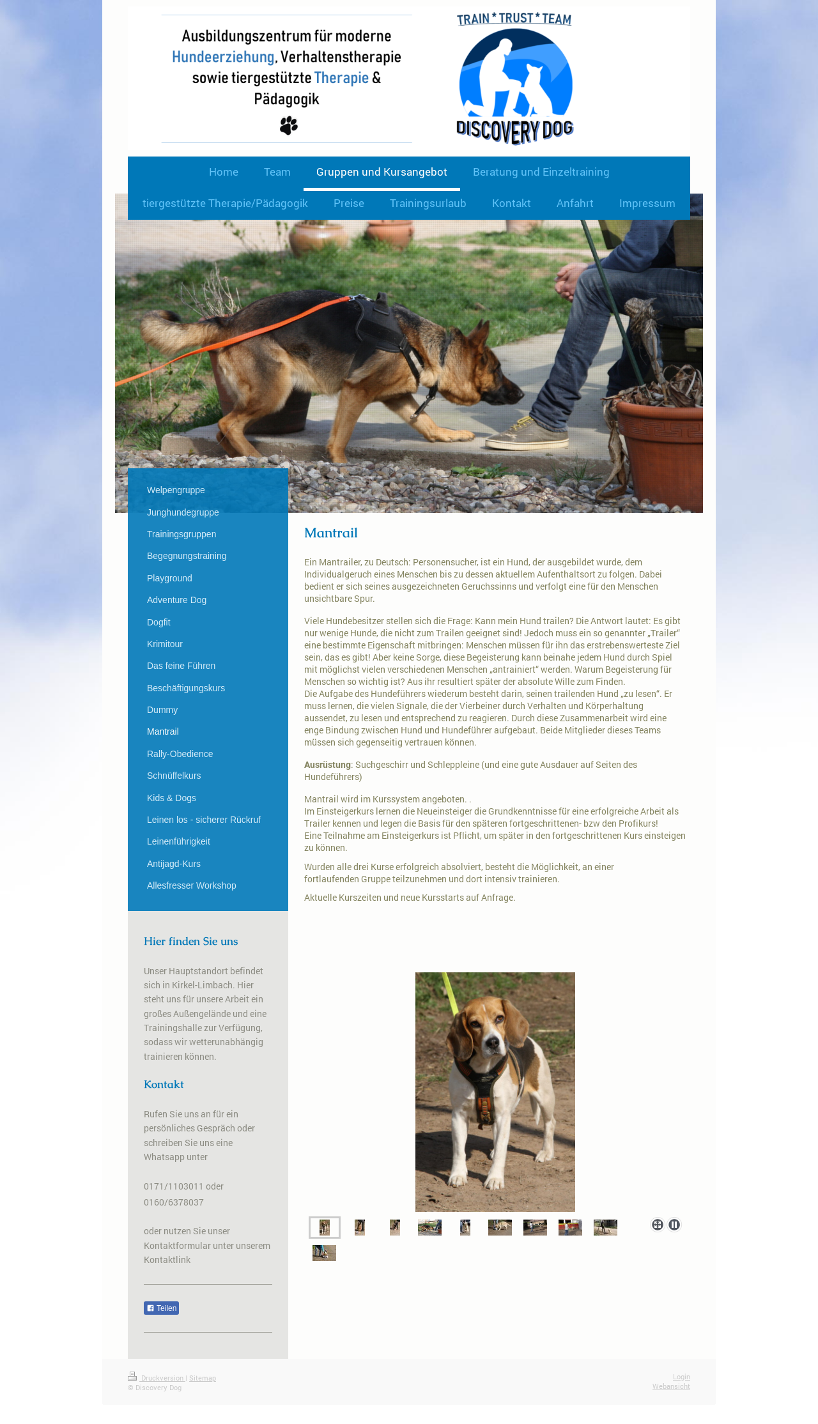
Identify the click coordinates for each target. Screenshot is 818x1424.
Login (681, 1376)
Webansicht (671, 1386)
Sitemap (202, 1377)
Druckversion (156, 1377)
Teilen (161, 1308)
